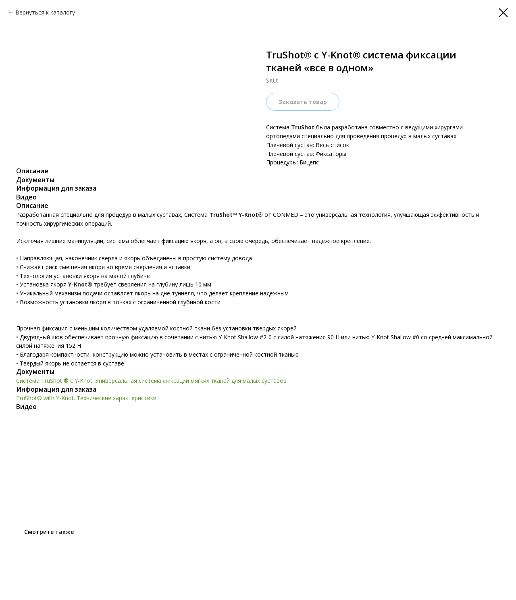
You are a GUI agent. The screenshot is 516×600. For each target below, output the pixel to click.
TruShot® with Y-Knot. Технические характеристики (86, 398)
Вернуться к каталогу (45, 12)
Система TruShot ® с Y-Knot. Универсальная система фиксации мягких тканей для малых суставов (151, 380)
